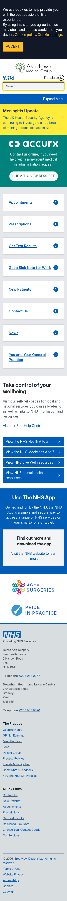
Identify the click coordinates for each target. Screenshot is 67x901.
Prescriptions (11, 812)
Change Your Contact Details (21, 829)
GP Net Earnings (13, 735)
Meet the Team (12, 741)
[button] (33, 202)
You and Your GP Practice (20, 775)
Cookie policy (25, 35)
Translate (53, 78)
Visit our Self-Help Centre (22, 426)
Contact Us (10, 795)
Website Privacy (13, 874)
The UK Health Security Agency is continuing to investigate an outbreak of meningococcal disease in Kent (30, 123)
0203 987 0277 (29, 676)
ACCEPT (13, 46)
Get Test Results (13, 818)
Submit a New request (33, 176)
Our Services (11, 835)
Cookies (8, 886)
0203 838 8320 (29, 710)
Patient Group (12, 752)
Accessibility (11, 880)
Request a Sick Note (16, 824)
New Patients (11, 801)
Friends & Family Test (16, 764)
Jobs (6, 747)
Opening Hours (12, 729)
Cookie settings (50, 35)
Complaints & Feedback (18, 770)
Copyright (9, 891)
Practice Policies (13, 758)
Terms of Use (11, 868)
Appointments (12, 806)
